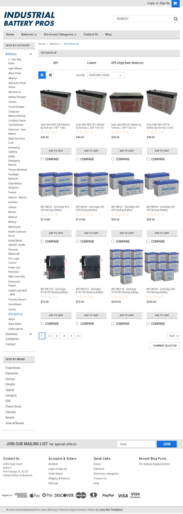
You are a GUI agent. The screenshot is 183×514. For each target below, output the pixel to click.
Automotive (14, 92)
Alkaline (12, 78)
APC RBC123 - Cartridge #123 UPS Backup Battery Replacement (89, 291)
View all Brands (15, 423)
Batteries (29, 34)
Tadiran (10, 390)
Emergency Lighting (14, 149)
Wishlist (53, 464)
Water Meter (14, 323)
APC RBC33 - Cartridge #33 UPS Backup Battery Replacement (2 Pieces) (161, 208)
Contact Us (91, 34)
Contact (11, 344)
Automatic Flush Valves (17, 85)
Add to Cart (56, 150)
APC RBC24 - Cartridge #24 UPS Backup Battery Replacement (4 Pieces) (55, 208)
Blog (108, 34)
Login (151, 3)
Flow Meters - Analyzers (15, 185)
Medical (12, 217)
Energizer (11, 395)
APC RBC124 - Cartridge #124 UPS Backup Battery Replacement (54, 291)
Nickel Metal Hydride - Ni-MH (16, 242)
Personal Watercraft (14, 251)
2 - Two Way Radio (14, 61)
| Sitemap (51, 509)
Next (174, 336)
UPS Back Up (15, 314)
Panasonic (12, 373)
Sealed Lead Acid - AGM (17, 292)
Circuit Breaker (16, 106)
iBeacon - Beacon (17, 197)
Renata (10, 417)
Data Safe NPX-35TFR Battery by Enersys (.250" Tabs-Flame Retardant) (160, 126)
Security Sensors (17, 299)
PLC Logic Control (13, 260)
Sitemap (53, 483)
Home (10, 34)
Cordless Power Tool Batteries (17, 122)
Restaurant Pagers (14, 283)
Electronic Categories (60, 34)
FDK (8, 401)
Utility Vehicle (15, 328)
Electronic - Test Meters (16, 131)
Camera (12, 101)
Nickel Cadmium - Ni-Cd (17, 233)
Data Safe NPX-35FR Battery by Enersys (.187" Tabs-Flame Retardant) (55, 126)
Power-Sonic (13, 406)
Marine (12, 212)
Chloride (11, 412)
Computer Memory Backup (17, 113)
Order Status (55, 473)
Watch (11, 319)
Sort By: (80, 75)
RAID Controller (16, 276)
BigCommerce (78, 509)
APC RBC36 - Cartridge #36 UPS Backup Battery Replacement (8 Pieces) (161, 291)
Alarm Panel (14, 73)
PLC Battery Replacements (154, 464)
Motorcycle (14, 226)
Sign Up (164, 3)
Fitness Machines (17, 169)
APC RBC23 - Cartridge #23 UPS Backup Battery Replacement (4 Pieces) (90, 208)
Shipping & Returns (59, 478)
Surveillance (14, 304)
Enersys (10, 379)
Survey (12, 309)
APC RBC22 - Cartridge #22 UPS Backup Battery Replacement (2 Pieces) (125, 208)
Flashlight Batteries (13, 176)
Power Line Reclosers (14, 269)
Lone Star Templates (111, 509)
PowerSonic (13, 368)
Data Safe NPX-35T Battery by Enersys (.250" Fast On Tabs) (90, 126)
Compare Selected (165, 345)
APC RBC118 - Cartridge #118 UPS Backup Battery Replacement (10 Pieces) (125, 291)
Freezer (12, 192)
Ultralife (10, 384)
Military (12, 221)
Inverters (13, 202)
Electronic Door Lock (16, 140)
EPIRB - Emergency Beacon (14, 160)
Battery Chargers (17, 97)
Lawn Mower (15, 68)
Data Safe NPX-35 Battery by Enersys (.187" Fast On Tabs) (126, 126)
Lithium (12, 207)
